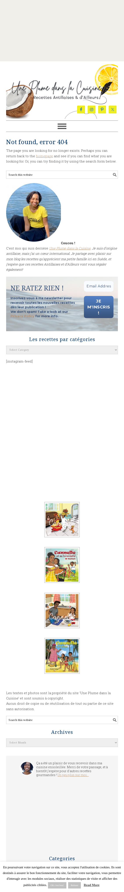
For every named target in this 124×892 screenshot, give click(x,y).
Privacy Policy (22, 317)
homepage (44, 156)
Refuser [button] (74, 885)
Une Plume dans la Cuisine (62, 84)
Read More (91, 885)
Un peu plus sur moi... (73, 776)
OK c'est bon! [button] (57, 885)
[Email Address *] (98, 286)
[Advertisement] (62, 30)
